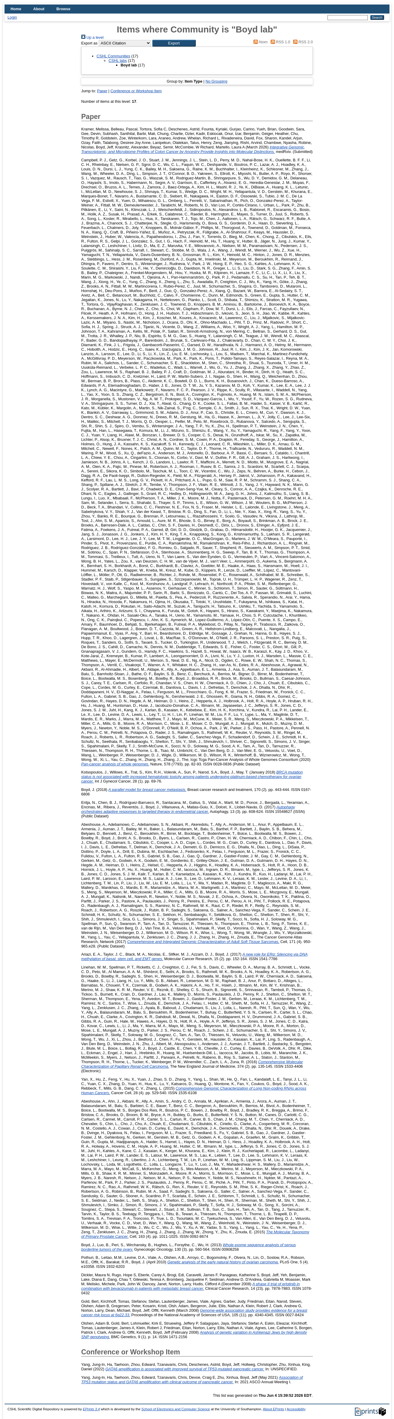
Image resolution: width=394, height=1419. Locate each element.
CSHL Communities (113, 56)
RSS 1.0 (279, 42)
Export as (89, 43)
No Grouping (216, 81)
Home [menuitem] (16, 9)
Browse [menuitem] (63, 9)
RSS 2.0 (302, 42)
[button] (174, 43)
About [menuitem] (39, 9)
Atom (260, 42)
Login (12, 17)
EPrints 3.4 (91, 1409)
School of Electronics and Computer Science (175, 1409)
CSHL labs (118, 60)
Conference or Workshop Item (136, 91)
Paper (102, 91)
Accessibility (296, 1409)
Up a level (92, 37)
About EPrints (273, 1409)
